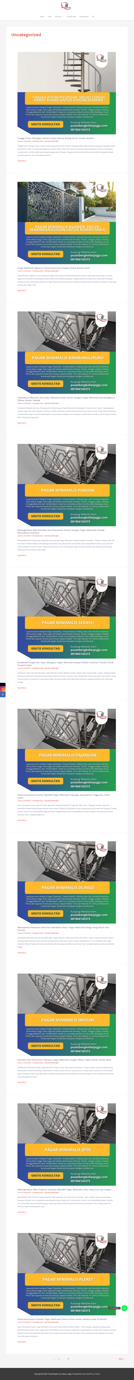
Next (122, 1359)
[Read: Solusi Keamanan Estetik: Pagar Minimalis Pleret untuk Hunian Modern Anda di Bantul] (66, 1274)
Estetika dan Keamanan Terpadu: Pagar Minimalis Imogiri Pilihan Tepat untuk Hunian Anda (64, 1060)
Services (58, 17)
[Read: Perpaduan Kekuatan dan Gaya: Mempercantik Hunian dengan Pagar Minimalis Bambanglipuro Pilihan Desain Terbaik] (66, 353)
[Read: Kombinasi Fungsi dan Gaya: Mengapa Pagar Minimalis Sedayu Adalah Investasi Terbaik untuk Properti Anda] (66, 617)
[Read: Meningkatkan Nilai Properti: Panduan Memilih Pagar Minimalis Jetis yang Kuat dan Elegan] (66, 1144)
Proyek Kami (71, 17)
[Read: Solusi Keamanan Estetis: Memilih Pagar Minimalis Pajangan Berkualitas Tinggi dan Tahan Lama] (66, 750)
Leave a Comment (24, 141)
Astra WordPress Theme (91, 1374)
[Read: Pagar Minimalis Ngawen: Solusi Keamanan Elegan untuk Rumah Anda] (66, 223)
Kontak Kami (84, 17)
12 (68, 1359)
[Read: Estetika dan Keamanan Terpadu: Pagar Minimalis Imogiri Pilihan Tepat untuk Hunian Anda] (66, 1015)
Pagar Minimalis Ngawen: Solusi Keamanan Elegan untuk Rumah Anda (53, 268)
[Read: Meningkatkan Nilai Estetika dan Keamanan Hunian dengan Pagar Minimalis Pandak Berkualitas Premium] (66, 485)
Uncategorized (37, 141)
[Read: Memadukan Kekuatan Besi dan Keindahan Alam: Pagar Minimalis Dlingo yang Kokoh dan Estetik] (66, 882)
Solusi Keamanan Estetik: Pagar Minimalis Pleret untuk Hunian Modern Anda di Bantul (62, 1319)
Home (42, 17)
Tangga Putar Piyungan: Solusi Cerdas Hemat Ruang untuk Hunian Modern (55, 138)
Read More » (22, 160)
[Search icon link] (93, 17)
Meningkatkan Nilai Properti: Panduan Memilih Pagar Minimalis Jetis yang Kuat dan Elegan (64, 1189)
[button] (124, 1308)
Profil (50, 17)
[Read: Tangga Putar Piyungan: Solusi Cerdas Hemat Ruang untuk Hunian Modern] (66, 93)
